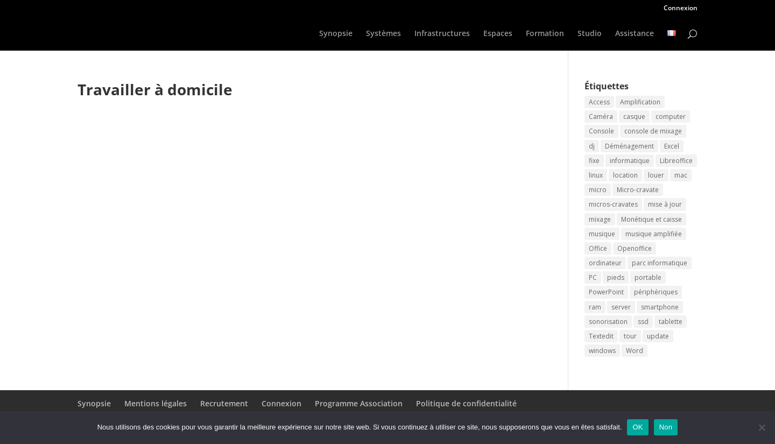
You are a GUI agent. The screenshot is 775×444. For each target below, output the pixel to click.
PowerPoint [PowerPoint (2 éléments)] (606, 292)
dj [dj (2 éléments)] (592, 146)
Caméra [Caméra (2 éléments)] (601, 116)
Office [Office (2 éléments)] (598, 248)
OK (637, 427)
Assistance (634, 34)
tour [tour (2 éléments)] (630, 336)
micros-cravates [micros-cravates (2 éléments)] (613, 204)
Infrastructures (442, 34)
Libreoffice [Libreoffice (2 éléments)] (676, 160)
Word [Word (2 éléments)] (634, 350)
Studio (589, 34)
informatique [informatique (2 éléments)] (630, 160)
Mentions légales (155, 403)
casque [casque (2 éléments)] (634, 116)
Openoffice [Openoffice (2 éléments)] (634, 248)
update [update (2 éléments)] (658, 336)
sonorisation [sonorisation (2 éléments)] (608, 321)
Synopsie (336, 34)
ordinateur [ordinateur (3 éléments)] (605, 262)
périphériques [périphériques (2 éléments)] (656, 292)
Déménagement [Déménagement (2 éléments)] (629, 146)
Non (666, 427)
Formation (545, 34)
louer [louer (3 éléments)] (656, 175)
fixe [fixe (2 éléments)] (594, 160)
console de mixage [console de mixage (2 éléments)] (653, 131)
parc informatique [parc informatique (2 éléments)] (659, 262)
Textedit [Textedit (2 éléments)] (601, 336)
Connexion (681, 8)
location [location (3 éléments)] (625, 175)
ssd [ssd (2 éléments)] (643, 321)
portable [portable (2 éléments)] (648, 277)
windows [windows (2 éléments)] (602, 350)
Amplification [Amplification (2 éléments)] (640, 102)
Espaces (497, 34)
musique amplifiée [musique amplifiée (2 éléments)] (653, 233)
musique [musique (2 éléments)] (602, 233)
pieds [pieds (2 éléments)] (615, 277)
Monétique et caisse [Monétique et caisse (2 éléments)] (651, 219)
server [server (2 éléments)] (621, 307)
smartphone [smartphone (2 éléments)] (660, 307)
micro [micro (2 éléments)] (598, 189)
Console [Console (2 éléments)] (601, 131)
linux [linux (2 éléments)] (596, 175)
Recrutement (224, 403)
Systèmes (383, 34)
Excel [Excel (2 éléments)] (671, 146)
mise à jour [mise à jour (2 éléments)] (665, 204)
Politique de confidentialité (466, 403)
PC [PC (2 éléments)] (593, 277)
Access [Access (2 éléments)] (599, 102)
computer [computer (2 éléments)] (671, 116)
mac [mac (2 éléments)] (680, 175)
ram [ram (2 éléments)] (595, 307)
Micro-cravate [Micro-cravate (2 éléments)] (638, 189)
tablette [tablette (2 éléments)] (670, 321)
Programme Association (359, 403)
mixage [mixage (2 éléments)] (600, 219)
